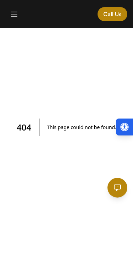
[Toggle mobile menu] (14, 14)
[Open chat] (117, 188)
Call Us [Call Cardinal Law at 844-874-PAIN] (112, 14)
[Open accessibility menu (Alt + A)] (124, 127)
